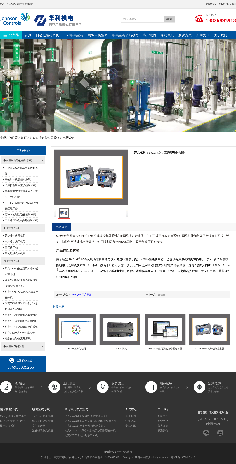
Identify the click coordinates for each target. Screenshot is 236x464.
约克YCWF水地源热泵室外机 (21, 315)
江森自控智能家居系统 (44, 137)
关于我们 (220, 35)
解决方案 (185, 35)
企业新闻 (130, 416)
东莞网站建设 (124, 451)
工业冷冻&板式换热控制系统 (21, 220)
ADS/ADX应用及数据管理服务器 (165, 348)
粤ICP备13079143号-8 (183, 457)
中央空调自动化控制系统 (17, 160)
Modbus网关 (120, 348)
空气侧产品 (11, 247)
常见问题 (130, 425)
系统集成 (167, 35)
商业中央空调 (98, 35)
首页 (28, 35)
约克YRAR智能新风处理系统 (21, 326)
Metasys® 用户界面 (80, 294)
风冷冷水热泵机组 (15, 235)
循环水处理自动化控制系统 (20, 214)
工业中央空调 (73, 35)
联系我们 (220, 4)
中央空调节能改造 (125, 35)
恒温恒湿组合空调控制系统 (20, 185)
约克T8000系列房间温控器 (20, 332)
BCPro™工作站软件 (75, 348)
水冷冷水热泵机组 (15, 241)
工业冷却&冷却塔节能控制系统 (21, 171)
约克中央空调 (22, 4)
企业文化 (163, 421)
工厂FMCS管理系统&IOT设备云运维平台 (22, 206)
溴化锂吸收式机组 (15, 253)
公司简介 (163, 416)
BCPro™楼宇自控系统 (12, 421)
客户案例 (149, 35)
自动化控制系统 (47, 35)
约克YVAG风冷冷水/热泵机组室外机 (22, 294)
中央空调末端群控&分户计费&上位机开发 (21, 194)
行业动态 (130, 421)
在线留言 (210, 4)
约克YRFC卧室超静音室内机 (21, 321)
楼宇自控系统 (7, 425)
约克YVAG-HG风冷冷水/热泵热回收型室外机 (21, 306)
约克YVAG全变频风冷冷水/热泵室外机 (22, 271)
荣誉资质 (163, 425)
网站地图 (231, 4)
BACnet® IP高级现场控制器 (209, 348)
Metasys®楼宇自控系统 (13, 416)
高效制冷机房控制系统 (18, 179)
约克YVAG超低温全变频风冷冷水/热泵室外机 (21, 283)
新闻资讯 (202, 35)
